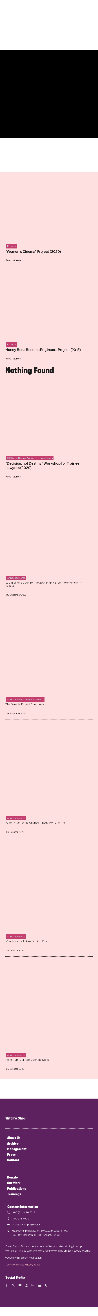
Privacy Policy (32, 1264)
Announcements (36, 458)
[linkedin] (39, 1285)
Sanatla (39, 699)
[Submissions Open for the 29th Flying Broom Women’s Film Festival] (49, 489)
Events (49, 458)
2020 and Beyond (16, 458)
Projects (11, 246)
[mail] (33, 1285)
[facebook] (6, 1285)
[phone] (46, 1285)
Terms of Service (14, 1264)
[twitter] (13, 1285)
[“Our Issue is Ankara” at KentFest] (49, 848)
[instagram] (26, 1285)
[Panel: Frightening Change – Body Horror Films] (49, 729)
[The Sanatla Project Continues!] (49, 611)
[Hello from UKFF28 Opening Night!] (49, 966)
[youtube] (20, 1285)
